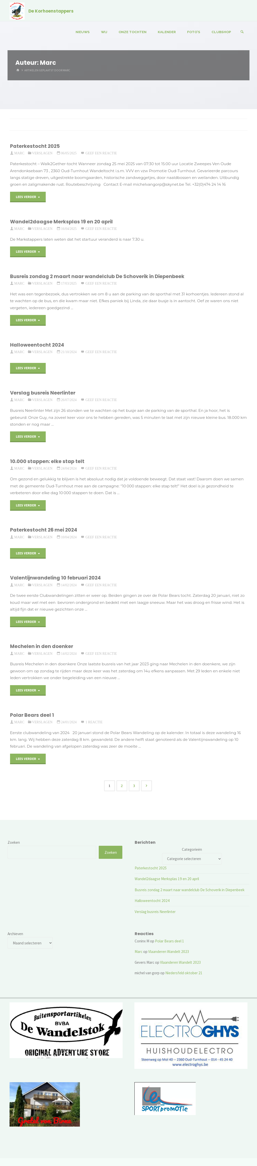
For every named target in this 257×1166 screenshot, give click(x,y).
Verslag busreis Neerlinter (42, 393)
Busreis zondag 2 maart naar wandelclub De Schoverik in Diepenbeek (97, 276)
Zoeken (14, 842)
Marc (138, 951)
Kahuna (218, 1147)
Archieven (15, 933)
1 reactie (93, 722)
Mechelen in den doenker (41, 646)
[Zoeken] (242, 32)
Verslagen (42, 153)
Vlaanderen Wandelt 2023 (168, 951)
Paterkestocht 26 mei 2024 (43, 530)
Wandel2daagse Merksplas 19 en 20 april (61, 221)
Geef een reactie (101, 153)
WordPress (238, 1147)
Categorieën (192, 849)
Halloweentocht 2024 (37, 345)
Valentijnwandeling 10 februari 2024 (55, 577)
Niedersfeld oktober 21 (183, 972)
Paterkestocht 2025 (35, 146)
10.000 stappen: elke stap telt (47, 461)
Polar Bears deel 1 (32, 715)
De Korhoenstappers (51, 11)
